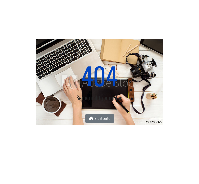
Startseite (99, 118)
